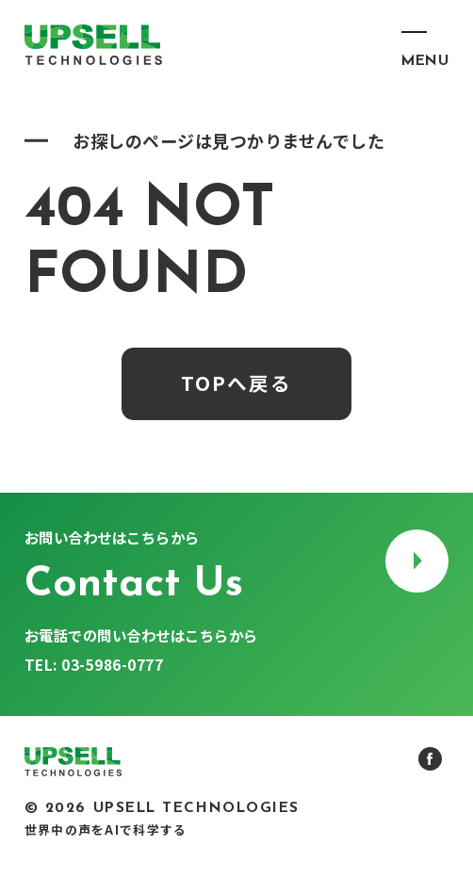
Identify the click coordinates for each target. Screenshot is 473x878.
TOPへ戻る (236, 382)
